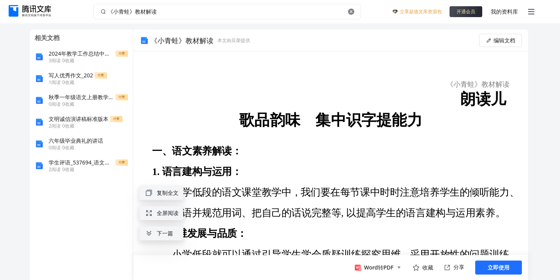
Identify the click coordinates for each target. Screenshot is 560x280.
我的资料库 (504, 11)
